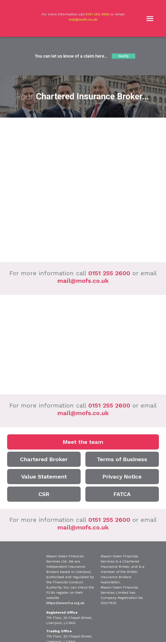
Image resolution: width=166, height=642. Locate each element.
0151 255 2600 (97, 14)
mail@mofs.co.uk (83, 19)
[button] (150, 18)
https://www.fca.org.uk (65, 603)
